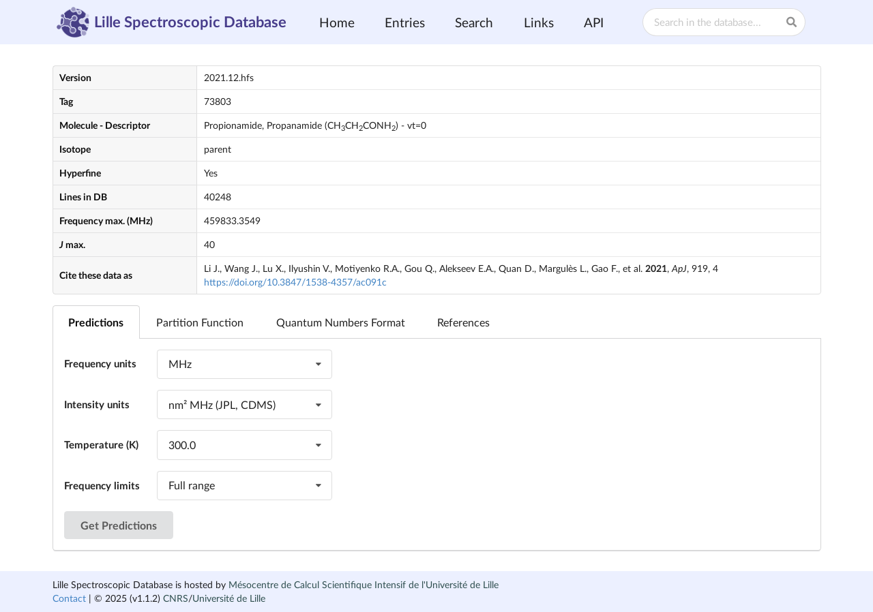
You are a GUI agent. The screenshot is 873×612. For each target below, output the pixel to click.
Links (539, 22)
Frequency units (100, 363)
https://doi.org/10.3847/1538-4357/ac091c (295, 282)
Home (337, 22)
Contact (69, 598)
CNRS (175, 598)
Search (474, 22)
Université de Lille (228, 598)
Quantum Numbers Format (340, 322)
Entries (405, 22)
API (594, 22)
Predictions (95, 322)
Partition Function (199, 322)
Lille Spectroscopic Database (171, 22)
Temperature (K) (101, 444)
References (463, 322)
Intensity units (97, 404)
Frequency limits (102, 485)
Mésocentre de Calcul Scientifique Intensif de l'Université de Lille (363, 584)
